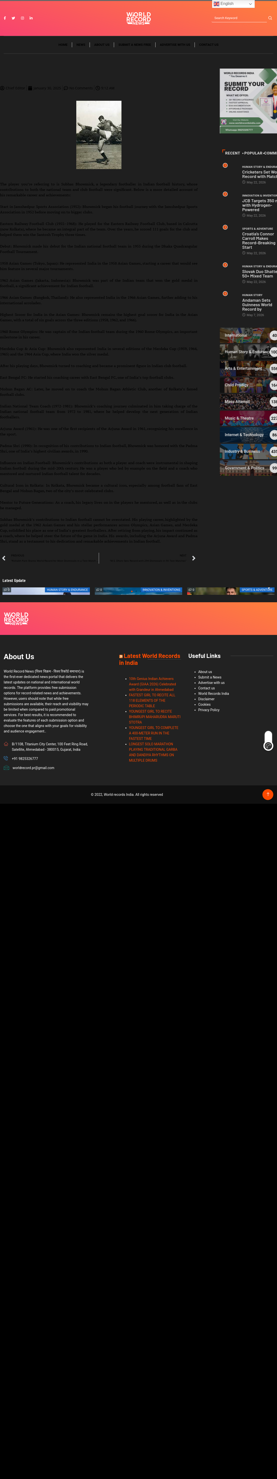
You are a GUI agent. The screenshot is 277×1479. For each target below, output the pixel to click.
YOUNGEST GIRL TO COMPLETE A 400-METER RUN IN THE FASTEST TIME (153, 734)
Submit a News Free (135, 46)
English (224, 4)
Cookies (204, 706)
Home (63, 46)
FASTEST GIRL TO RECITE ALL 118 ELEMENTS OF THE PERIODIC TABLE (152, 702)
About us (102, 46)
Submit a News (209, 679)
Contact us (208, 46)
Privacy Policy (208, 712)
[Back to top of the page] (268, 796)
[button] (132, 593)
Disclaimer (206, 701)
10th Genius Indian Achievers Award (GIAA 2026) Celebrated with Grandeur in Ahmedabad (152, 685)
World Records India (213, 695)
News (81, 46)
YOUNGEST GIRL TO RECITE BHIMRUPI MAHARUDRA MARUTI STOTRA (155, 718)
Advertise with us (175, 46)
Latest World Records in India (149, 661)
